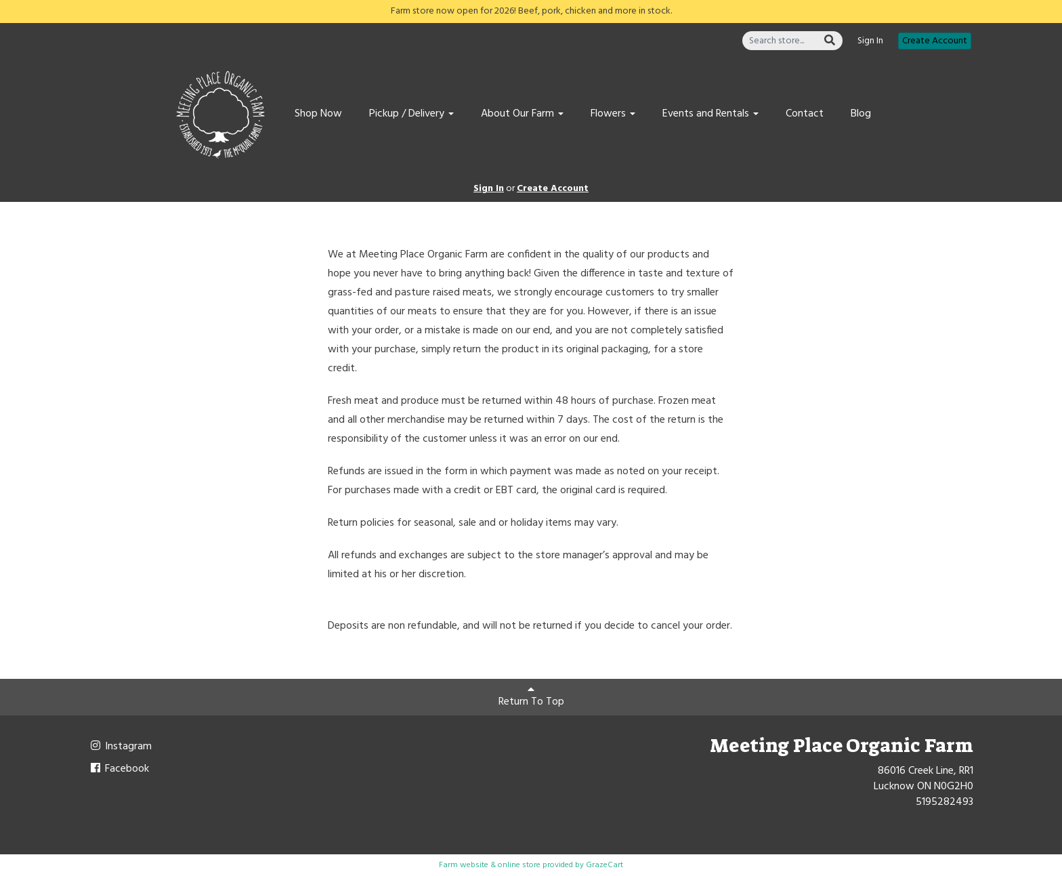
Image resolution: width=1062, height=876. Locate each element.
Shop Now (318, 114)
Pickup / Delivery (411, 114)
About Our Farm (522, 114)
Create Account (934, 41)
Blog (861, 114)
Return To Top (531, 697)
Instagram (120, 746)
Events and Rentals (710, 114)
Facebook (119, 769)
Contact (805, 114)
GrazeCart (604, 865)
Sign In (870, 41)
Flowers (613, 114)
